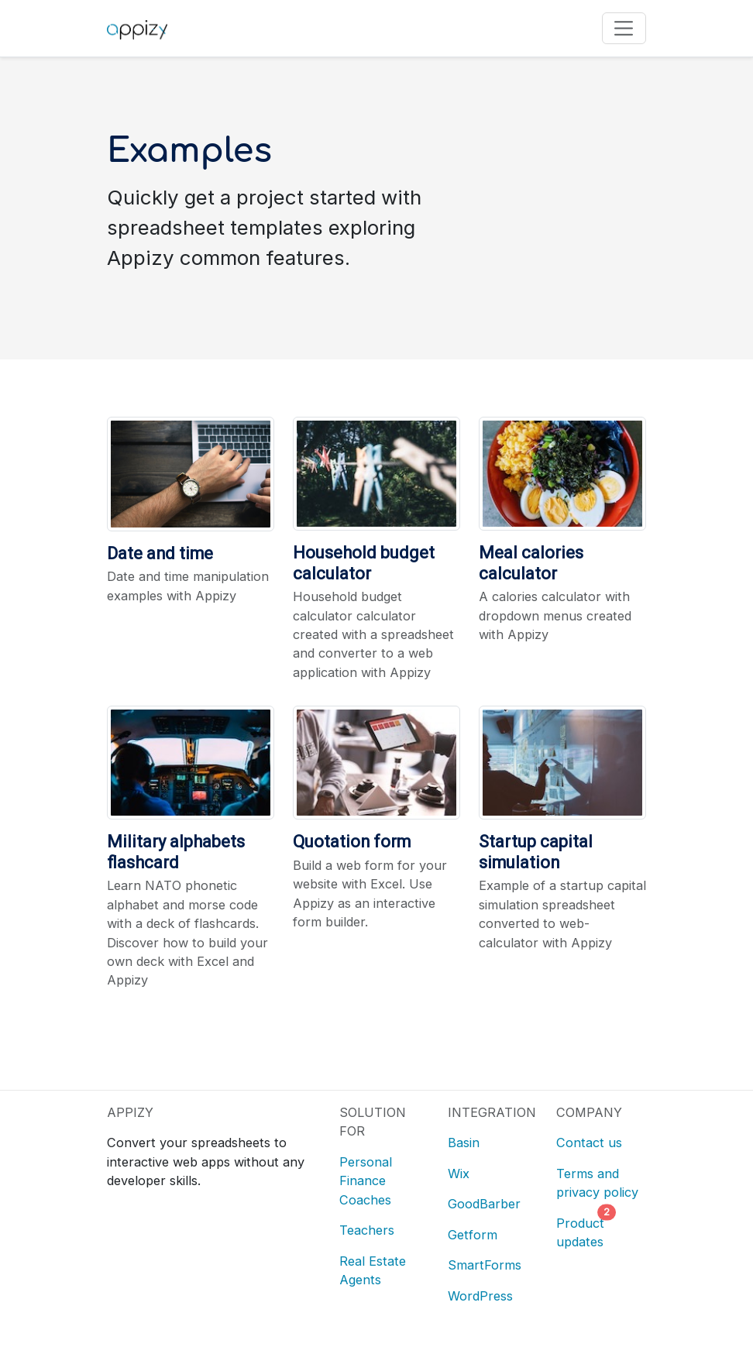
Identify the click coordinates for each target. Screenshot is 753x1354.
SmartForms (484, 1265)
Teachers (366, 1230)
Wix (458, 1173)
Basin (464, 1142)
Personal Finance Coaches (365, 1181)
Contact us (589, 1142)
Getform (472, 1234)
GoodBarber (484, 1203)
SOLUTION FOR (372, 1122)
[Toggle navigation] (624, 28)
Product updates (581, 1230)
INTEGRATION (492, 1112)
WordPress (480, 1296)
